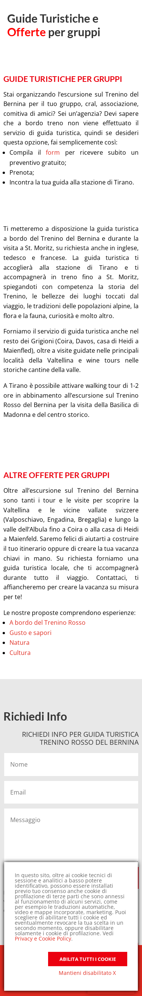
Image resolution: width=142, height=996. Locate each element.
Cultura (20, 653)
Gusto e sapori (30, 633)
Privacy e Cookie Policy (43, 938)
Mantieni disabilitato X (87, 972)
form (55, 152)
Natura (19, 642)
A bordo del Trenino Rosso (47, 622)
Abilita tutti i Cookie (87, 959)
